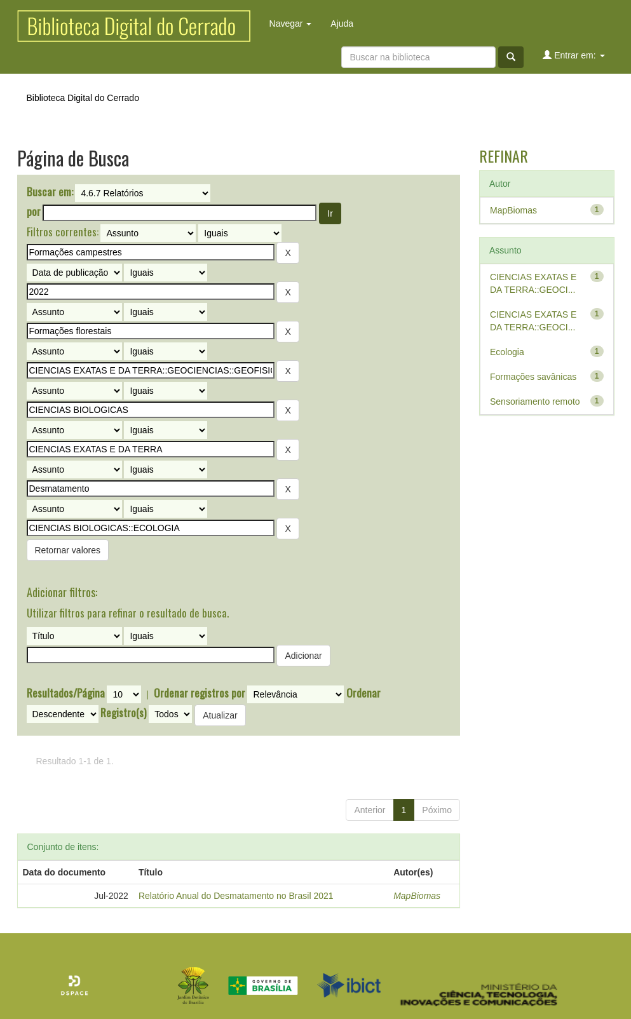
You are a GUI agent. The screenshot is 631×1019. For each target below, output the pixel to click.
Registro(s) (123, 712)
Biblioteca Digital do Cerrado (83, 98)
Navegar (290, 23)
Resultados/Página (66, 693)
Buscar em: (50, 191)
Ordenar (363, 693)
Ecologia (507, 352)
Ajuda (341, 23)
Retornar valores (68, 550)
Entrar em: (573, 55)
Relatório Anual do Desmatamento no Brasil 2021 (236, 896)
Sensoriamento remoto (535, 401)
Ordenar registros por (199, 693)
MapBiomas (416, 896)
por (34, 211)
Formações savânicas (533, 377)
